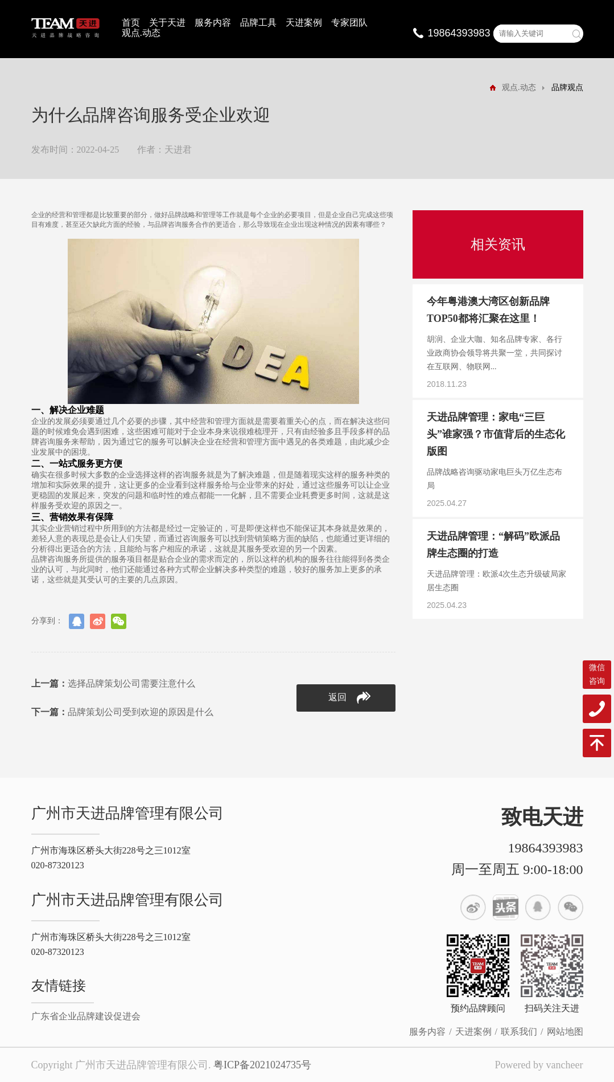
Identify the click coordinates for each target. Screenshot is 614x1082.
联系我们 (519, 1031)
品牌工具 (258, 22)
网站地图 (565, 1031)
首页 (131, 22)
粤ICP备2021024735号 (262, 1065)
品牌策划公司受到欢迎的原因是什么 (122, 712)
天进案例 (304, 22)
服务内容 (213, 22)
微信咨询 (597, 674)
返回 (349, 698)
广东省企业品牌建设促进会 (86, 1016)
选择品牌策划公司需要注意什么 (113, 683)
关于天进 (167, 22)
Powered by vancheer (539, 1065)
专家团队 (349, 22)
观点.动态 (141, 33)
